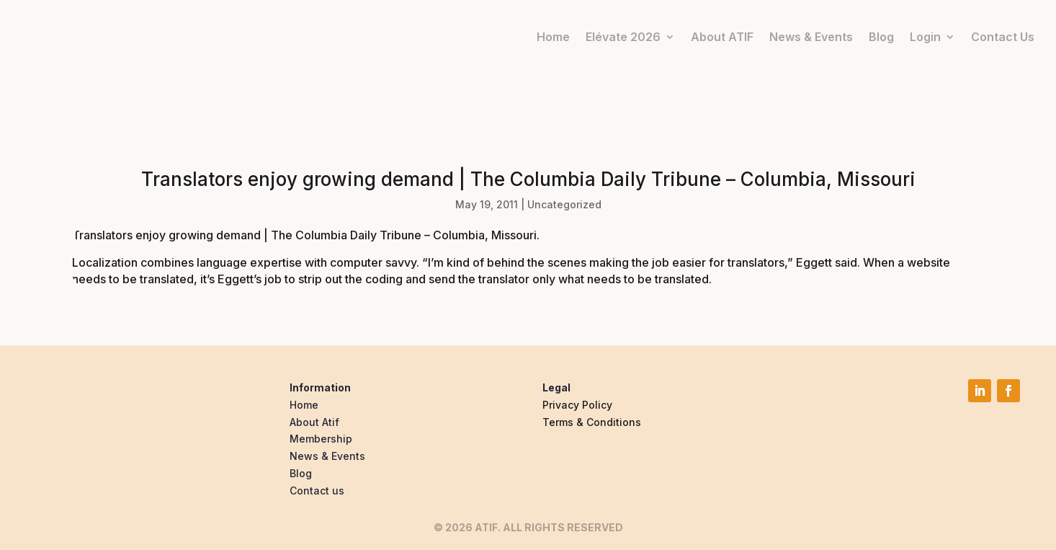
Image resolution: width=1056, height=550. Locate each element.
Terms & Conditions (591, 422)
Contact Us (1002, 37)
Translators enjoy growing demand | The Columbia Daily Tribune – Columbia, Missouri (304, 235)
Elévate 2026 (623, 37)
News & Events (811, 37)
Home (553, 37)
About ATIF (722, 37)
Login (925, 37)
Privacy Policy (577, 405)
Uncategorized (564, 204)
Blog (881, 37)
